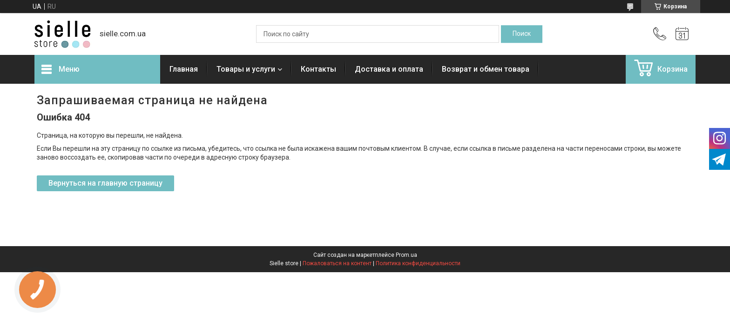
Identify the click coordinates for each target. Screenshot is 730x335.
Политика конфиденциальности (418, 263)
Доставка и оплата (389, 69)
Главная (183, 69)
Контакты (318, 69)
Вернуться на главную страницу (105, 183)
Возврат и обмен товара (485, 69)
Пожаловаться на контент (337, 263)
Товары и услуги (245, 69)
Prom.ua (406, 255)
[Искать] (521, 34)
